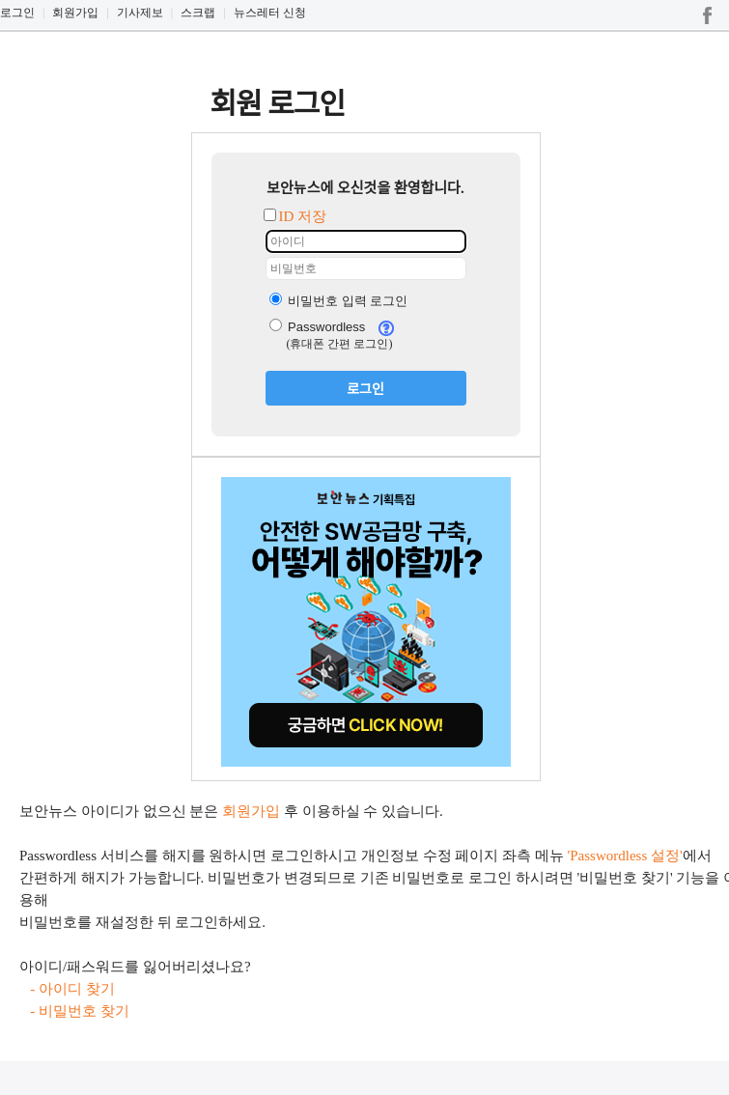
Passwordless (317, 327)
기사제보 (140, 12)
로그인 (17, 12)
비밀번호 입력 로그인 (338, 301)
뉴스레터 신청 (270, 12)
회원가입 (75, 12)
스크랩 (198, 12)
